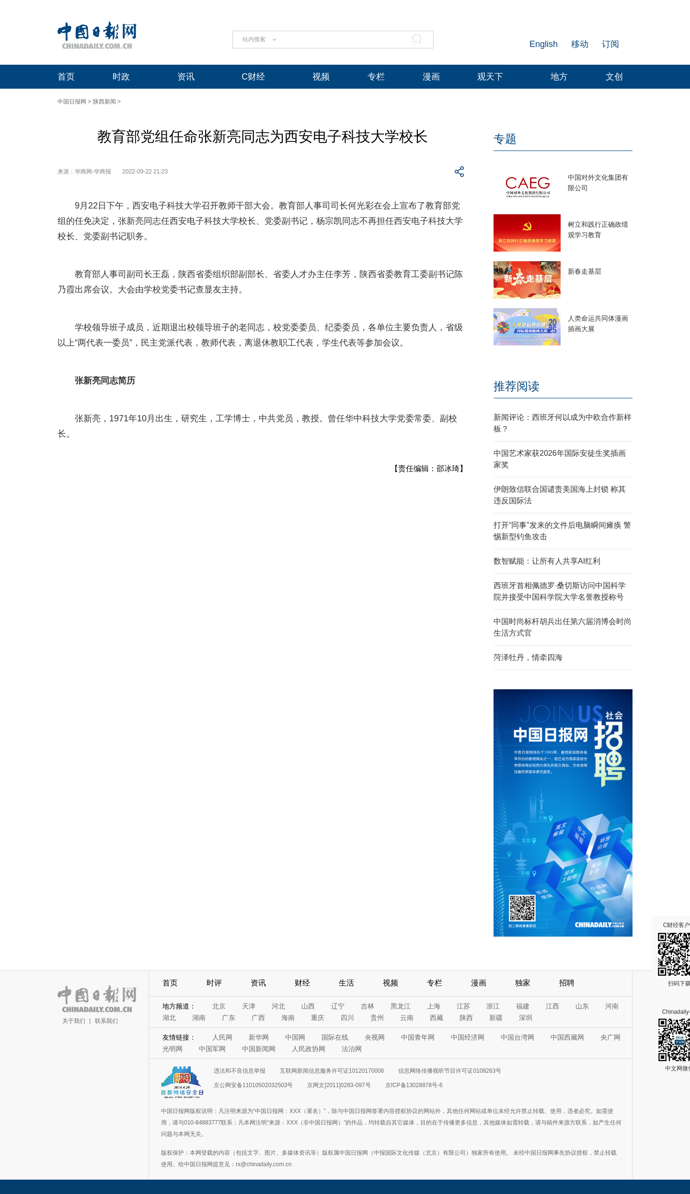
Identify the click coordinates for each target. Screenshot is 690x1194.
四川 (347, 1017)
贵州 (377, 1017)
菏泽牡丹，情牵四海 (528, 657)
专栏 (376, 76)
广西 (258, 1017)
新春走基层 (584, 271)
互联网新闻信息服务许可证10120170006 (332, 1070)
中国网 (295, 1037)
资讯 (186, 76)
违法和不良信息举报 (239, 1070)
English (543, 44)
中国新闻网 (259, 1049)
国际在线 (335, 1037)
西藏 (436, 1017)
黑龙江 (401, 1006)
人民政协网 (308, 1049)
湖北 (169, 1017)
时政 (121, 76)
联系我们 (106, 1021)
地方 (559, 76)
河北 (278, 1006)
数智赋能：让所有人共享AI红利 (547, 561)
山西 (308, 1006)
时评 (214, 983)
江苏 (463, 1006)
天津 (248, 1006)
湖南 (199, 1017)
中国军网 (212, 1049)
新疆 (496, 1017)
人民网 (222, 1037)
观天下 (490, 76)
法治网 (352, 1049)
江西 (552, 1006)
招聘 (567, 983)
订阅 (610, 44)
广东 (228, 1017)
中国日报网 (72, 101)
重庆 (317, 1017)
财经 (302, 983)
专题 (505, 138)
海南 (288, 1017)
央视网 (375, 1037)
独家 (522, 983)
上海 (433, 1006)
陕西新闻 (104, 101)
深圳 (525, 1017)
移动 (579, 44)
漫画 (431, 76)
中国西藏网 (567, 1037)
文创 (614, 76)
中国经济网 (467, 1037)
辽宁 (338, 1006)
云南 (407, 1017)
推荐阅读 (517, 386)
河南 (612, 1006)
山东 (582, 1006)
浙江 (493, 1006)
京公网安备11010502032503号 (253, 1085)
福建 (522, 1006)
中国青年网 (418, 1037)
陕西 (466, 1017)
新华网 (259, 1037)
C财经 (253, 76)
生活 (346, 983)
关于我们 (73, 1021)
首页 (66, 76)
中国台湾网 (517, 1037)
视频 (321, 76)
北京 (219, 1006)
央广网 (610, 1037)
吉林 (367, 1006)
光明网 (172, 1049)
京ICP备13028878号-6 (414, 1085)
